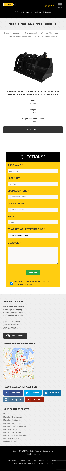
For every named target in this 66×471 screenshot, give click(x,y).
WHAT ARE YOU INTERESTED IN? (25, 229)
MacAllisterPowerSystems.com (14, 426)
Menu (60, 5)
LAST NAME (14, 178)
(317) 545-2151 (50, 6)
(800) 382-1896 (9, 325)
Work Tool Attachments (49, 33)
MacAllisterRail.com (10, 429)
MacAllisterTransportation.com (14, 436)
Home (6, 33)
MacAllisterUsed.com (11, 439)
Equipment (17, 33)
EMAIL (11, 216)
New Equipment (31, 33)
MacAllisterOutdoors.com (12, 423)
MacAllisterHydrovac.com (12, 417)
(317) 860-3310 (9, 328)
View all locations (15, 335)
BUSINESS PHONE (17, 191)
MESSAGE (13, 243)
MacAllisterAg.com (10, 414)
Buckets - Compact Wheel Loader (21, 36)
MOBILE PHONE (16, 203)
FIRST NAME (14, 165)
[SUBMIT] (33, 272)
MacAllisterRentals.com (12, 433)
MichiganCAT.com (10, 442)
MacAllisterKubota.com (11, 420)
